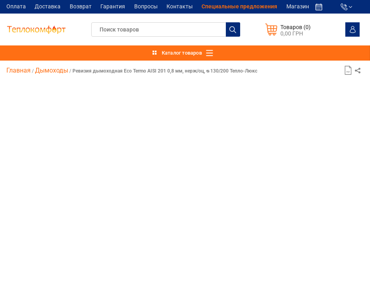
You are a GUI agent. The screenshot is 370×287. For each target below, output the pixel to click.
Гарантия (112, 7)
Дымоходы (51, 70)
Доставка (48, 7)
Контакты (179, 7)
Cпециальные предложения (239, 7)
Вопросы (146, 7)
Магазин (297, 7)
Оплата (16, 7)
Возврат (81, 7)
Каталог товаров (182, 53)
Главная (18, 70)
